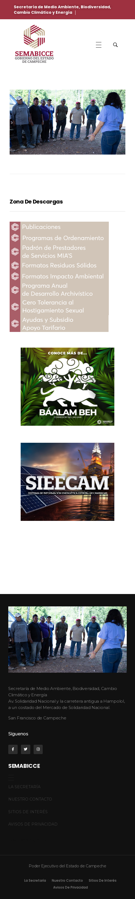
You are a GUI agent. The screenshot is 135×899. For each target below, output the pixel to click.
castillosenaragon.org (27, 839)
